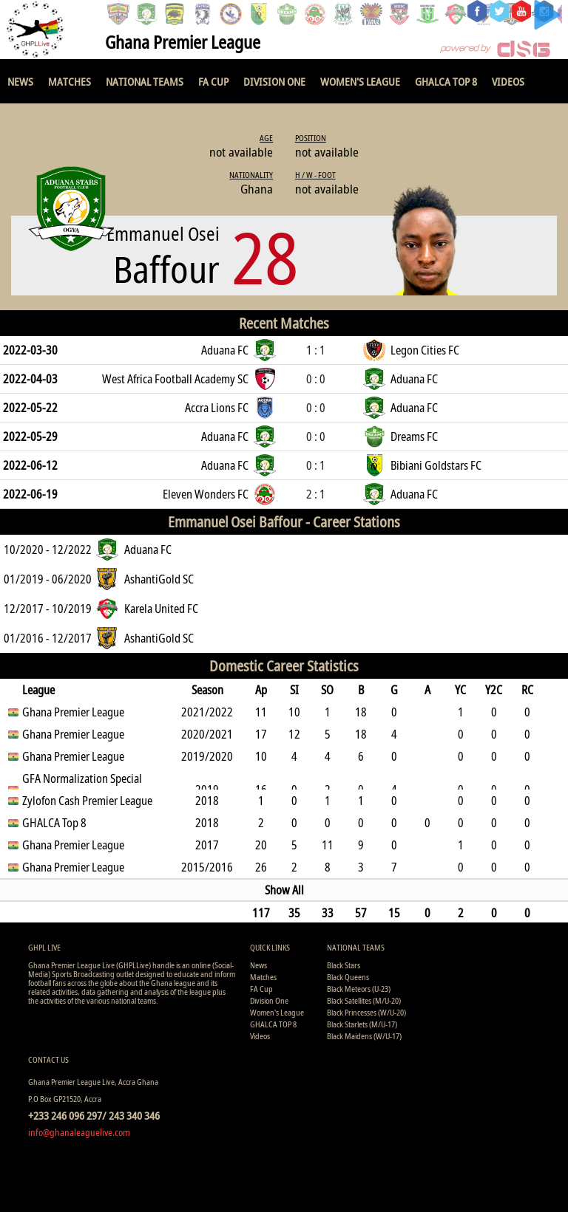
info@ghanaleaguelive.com (79, 1132)
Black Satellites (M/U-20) (364, 1000)
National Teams (144, 81)
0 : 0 (315, 379)
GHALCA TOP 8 (446, 81)
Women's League (360, 81)
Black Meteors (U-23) (358, 988)
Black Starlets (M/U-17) (362, 1024)
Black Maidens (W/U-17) (364, 1035)
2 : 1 (315, 494)
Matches (69, 81)
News (20, 81)
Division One (274, 81)
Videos (508, 81)
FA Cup (213, 81)
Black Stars (343, 964)
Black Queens (348, 976)
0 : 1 (315, 465)
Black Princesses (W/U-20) (366, 1012)
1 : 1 (315, 350)
